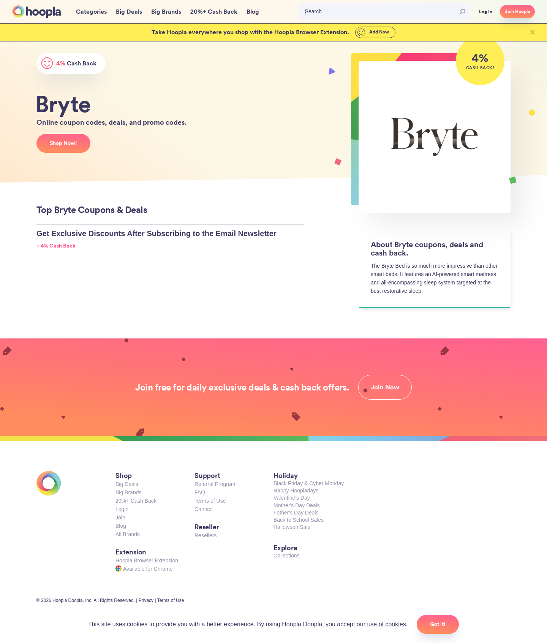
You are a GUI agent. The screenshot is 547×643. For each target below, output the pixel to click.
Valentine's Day (292, 498)
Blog (120, 526)
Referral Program (214, 484)
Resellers (205, 535)
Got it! (438, 624)
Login (121, 509)
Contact (203, 509)
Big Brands (128, 492)
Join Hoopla (517, 11)
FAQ (199, 492)
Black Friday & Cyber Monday (309, 483)
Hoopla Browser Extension (146, 560)
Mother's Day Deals (297, 505)
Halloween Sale (292, 527)
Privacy (146, 600)
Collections (286, 556)
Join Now (385, 387)
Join (120, 517)
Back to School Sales (299, 520)
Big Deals (126, 484)
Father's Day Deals (296, 513)
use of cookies (386, 624)
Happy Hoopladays (296, 490)
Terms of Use (210, 501)
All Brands (127, 534)
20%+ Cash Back (136, 501)
